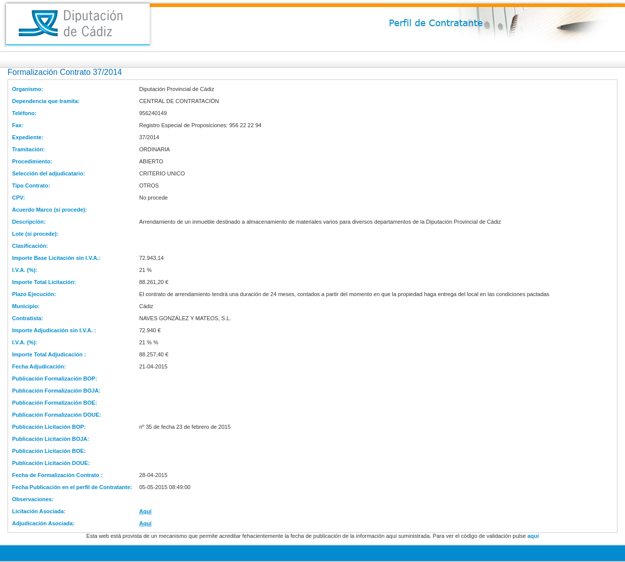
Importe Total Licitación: (44, 282)
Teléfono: (24, 113)
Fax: (18, 125)
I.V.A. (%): (24, 270)
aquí (533, 536)
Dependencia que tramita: (45, 101)
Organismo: (27, 89)
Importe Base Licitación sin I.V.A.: (56, 258)
